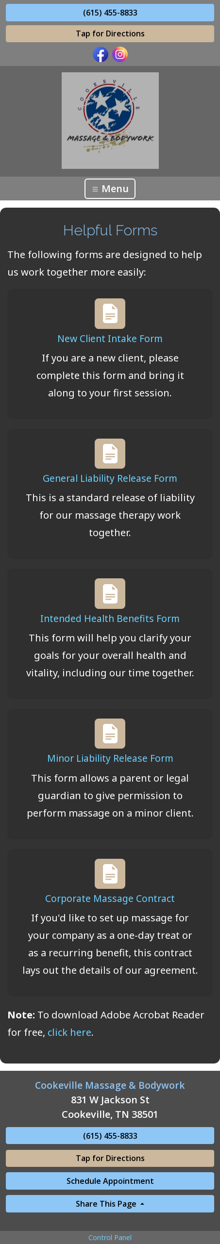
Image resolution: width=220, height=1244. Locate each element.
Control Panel (110, 1237)
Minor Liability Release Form (110, 758)
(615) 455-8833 (110, 12)
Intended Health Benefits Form (110, 618)
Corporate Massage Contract (110, 898)
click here (69, 1032)
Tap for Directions (110, 33)
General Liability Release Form (110, 478)
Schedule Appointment (110, 1181)
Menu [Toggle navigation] (110, 188)
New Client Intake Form (110, 338)
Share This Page (107, 1203)
